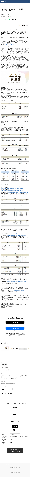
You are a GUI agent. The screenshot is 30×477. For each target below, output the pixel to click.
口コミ (3, 375)
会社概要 (7, 464)
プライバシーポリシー (15, 464)
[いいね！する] (2, 19)
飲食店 (7, 378)
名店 (21, 378)
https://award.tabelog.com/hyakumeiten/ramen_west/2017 (12, 190)
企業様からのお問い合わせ (15, 470)
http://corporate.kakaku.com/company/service (16, 307)
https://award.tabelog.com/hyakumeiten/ (14, 44)
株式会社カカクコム (16, 403)
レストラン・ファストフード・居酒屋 (17, 370)
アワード (8, 375)
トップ (3, 403)
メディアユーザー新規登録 (15, 328)
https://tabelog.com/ (5, 40)
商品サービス (4, 364)
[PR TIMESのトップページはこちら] (4, 1)
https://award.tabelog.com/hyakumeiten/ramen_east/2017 (12, 188)
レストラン (12, 378)
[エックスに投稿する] (5, 19)
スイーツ (24, 375)
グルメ (19, 375)
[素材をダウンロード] (13, 19)
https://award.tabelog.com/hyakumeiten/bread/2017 (17, 235)
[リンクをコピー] (15, 19)
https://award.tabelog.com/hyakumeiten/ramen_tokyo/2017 (12, 186)
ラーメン (13, 375)
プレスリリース (8, 403)
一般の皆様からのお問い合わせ (15, 472)
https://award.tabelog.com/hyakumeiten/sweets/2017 (18, 192)
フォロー (15, 426)
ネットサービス (5, 370)
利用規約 (22, 464)
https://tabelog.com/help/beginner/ (21, 293)
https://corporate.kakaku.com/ (15, 433)
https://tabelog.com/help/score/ (19, 290)
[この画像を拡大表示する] (5, 348)
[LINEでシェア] (10, 19)
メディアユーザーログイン (15, 322)
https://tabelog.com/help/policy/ (6, 292)
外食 (17, 378)
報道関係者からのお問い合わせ (15, 467)
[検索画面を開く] (29, 1)
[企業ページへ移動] (15, 415)
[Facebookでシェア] (7, 19)
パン (3, 378)
